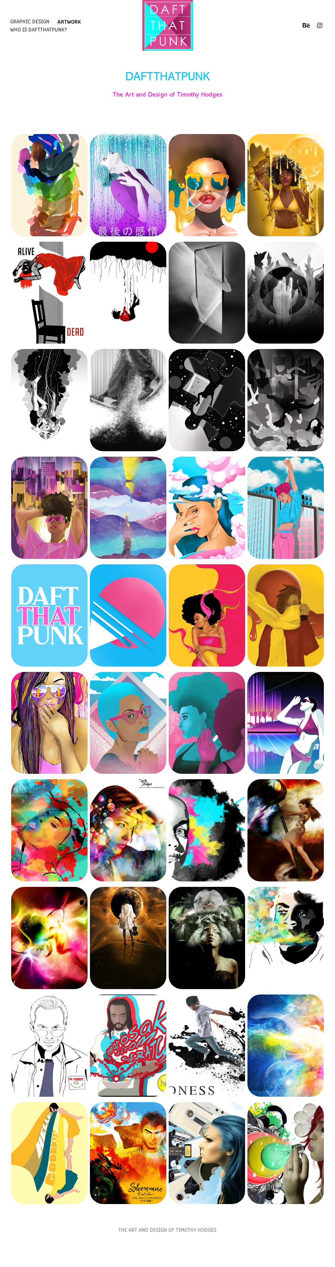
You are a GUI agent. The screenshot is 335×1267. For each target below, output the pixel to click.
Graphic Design (29, 21)
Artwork (69, 21)
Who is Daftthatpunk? (38, 29)
